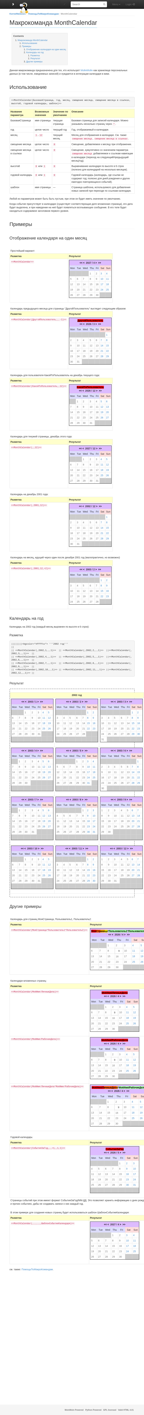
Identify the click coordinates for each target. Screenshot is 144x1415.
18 (107, 283)
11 (107, 277)
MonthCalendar (69, 13)
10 (102, 277)
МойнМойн (87, 70)
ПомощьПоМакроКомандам (43, 13)
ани (103, 929)
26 (71, 293)
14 (84, 283)
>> (99, 261)
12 (71, 283)
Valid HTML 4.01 (126, 1410)
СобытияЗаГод (115, 1147)
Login (128, 4)
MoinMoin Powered (74, 1410)
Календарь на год (35, 52)
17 (102, 283)
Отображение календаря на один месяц (46, 49)
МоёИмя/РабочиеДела (114, 1038)
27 (78, 293)
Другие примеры (34, 61)
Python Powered (93, 1410)
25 (107, 288)
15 (91, 283)
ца (106, 929)
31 (78, 360)
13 (78, 283)
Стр (98, 929)
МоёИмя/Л (98, 1086)
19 (71, 288)
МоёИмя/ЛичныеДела (115, 991)
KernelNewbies (18, 13)
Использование (29, 43)
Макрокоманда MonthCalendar (32, 40)
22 (91, 288)
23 (97, 288)
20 (78, 288)
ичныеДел (110, 1086)
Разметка (35, 55)
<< (81, 261)
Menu (116, 4)
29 (91, 293)
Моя (93, 929)
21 (84, 288)
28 (84, 293)
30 (97, 293)
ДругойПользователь (90, 319)
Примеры (26, 46)
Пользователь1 (118, 929)
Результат (35, 58)
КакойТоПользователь (90, 385)
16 (97, 283)
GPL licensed (109, 1410)
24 (102, 288)
